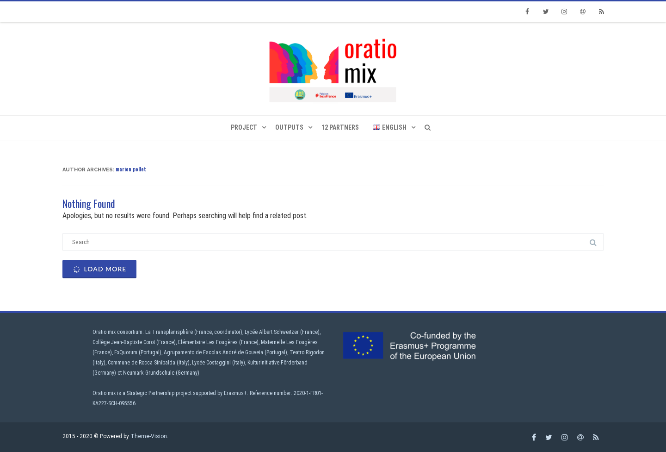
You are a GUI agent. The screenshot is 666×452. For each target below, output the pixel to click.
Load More (99, 269)
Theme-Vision (148, 436)
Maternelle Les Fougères (289, 342)
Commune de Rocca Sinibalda (141, 362)
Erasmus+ (235, 393)
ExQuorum (125, 352)
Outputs (289, 127)
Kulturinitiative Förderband (277, 362)
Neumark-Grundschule (148, 373)
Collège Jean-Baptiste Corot (123, 342)
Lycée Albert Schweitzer (272, 332)
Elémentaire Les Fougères (208, 342)
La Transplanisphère (169, 332)
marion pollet (131, 169)
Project (244, 127)
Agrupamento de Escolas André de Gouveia (213, 352)
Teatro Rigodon (307, 352)
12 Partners (340, 127)
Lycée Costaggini (211, 362)
